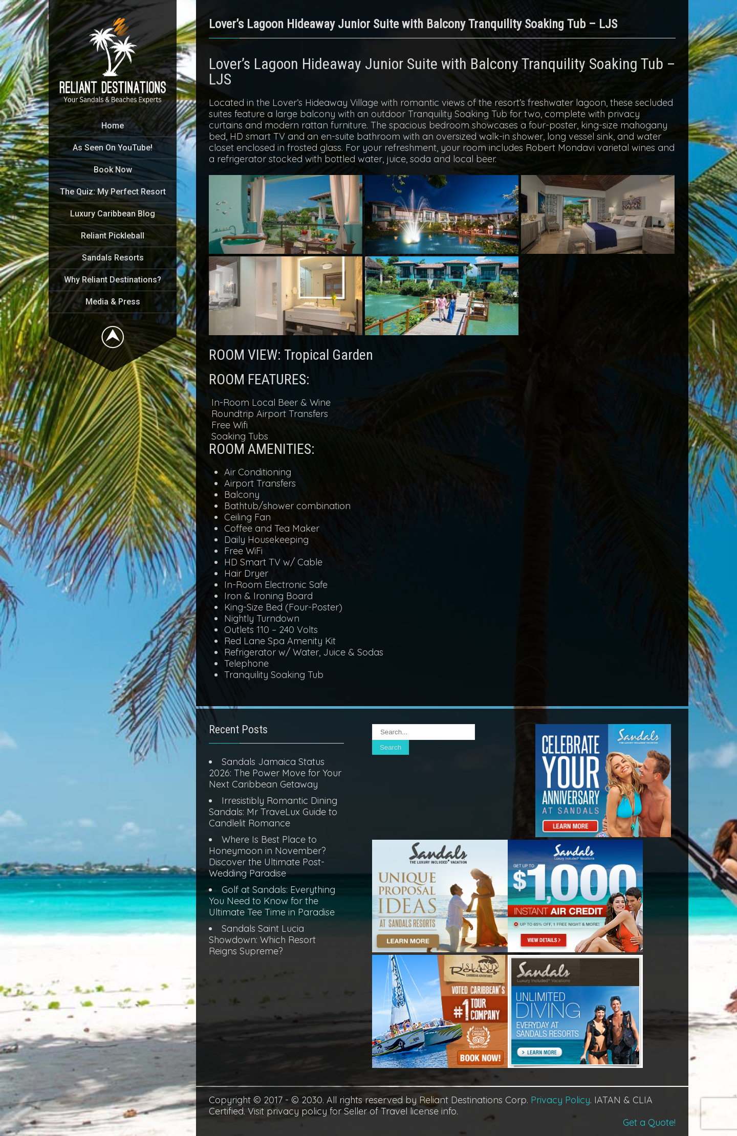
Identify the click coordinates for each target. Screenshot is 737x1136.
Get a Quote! (649, 1122)
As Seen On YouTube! (113, 147)
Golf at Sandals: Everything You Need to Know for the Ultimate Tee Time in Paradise (272, 901)
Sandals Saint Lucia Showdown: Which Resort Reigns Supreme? (262, 940)
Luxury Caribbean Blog (112, 214)
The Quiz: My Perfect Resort (113, 191)
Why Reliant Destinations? (112, 280)
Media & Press (112, 302)
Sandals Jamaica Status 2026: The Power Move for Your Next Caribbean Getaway (275, 773)
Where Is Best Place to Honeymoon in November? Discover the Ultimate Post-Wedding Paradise (267, 856)
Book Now (113, 169)
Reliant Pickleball (112, 236)
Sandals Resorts (113, 258)
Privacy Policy (560, 1100)
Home (112, 125)
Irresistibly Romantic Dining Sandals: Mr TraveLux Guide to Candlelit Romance (273, 812)
